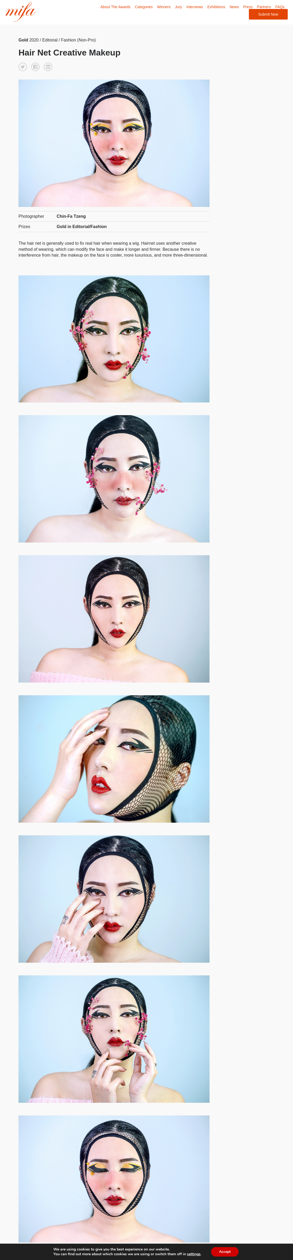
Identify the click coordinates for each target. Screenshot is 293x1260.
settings (195, 1254)
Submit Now (268, 14)
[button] (22, 67)
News (234, 7)
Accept (227, 1252)
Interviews (194, 7)
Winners (164, 7)
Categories (144, 7)
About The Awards (115, 7)
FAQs (280, 7)
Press (248, 7)
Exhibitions (216, 7)
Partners (264, 7)
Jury (178, 7)
